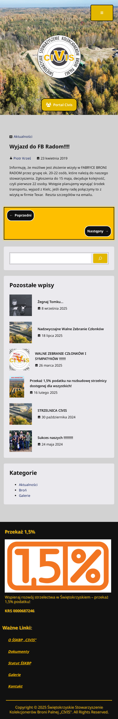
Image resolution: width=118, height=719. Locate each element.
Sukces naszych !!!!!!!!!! (55, 437)
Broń (23, 490)
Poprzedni (23, 215)
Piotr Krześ (22, 158)
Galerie (24, 495)
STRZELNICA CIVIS (52, 410)
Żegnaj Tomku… (50, 301)
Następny (95, 231)
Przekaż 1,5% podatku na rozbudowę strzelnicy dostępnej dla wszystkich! (68, 383)
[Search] (100, 258)
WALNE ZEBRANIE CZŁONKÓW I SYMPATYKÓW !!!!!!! (60, 356)
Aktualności (23, 136)
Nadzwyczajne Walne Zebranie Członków (71, 329)
